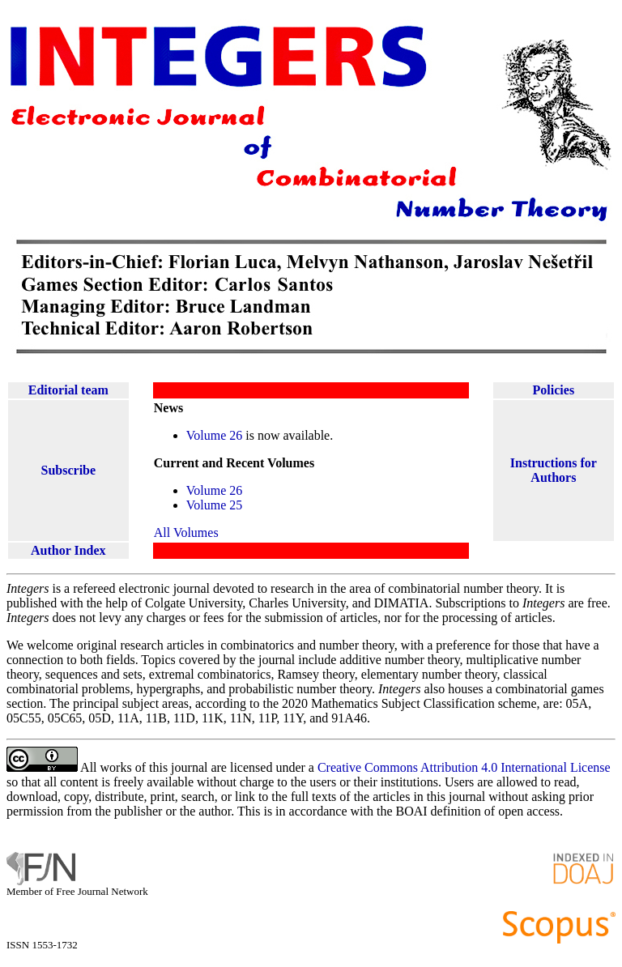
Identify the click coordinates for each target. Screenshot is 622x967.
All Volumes (186, 532)
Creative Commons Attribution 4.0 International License (464, 767)
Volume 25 (214, 505)
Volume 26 (214, 435)
